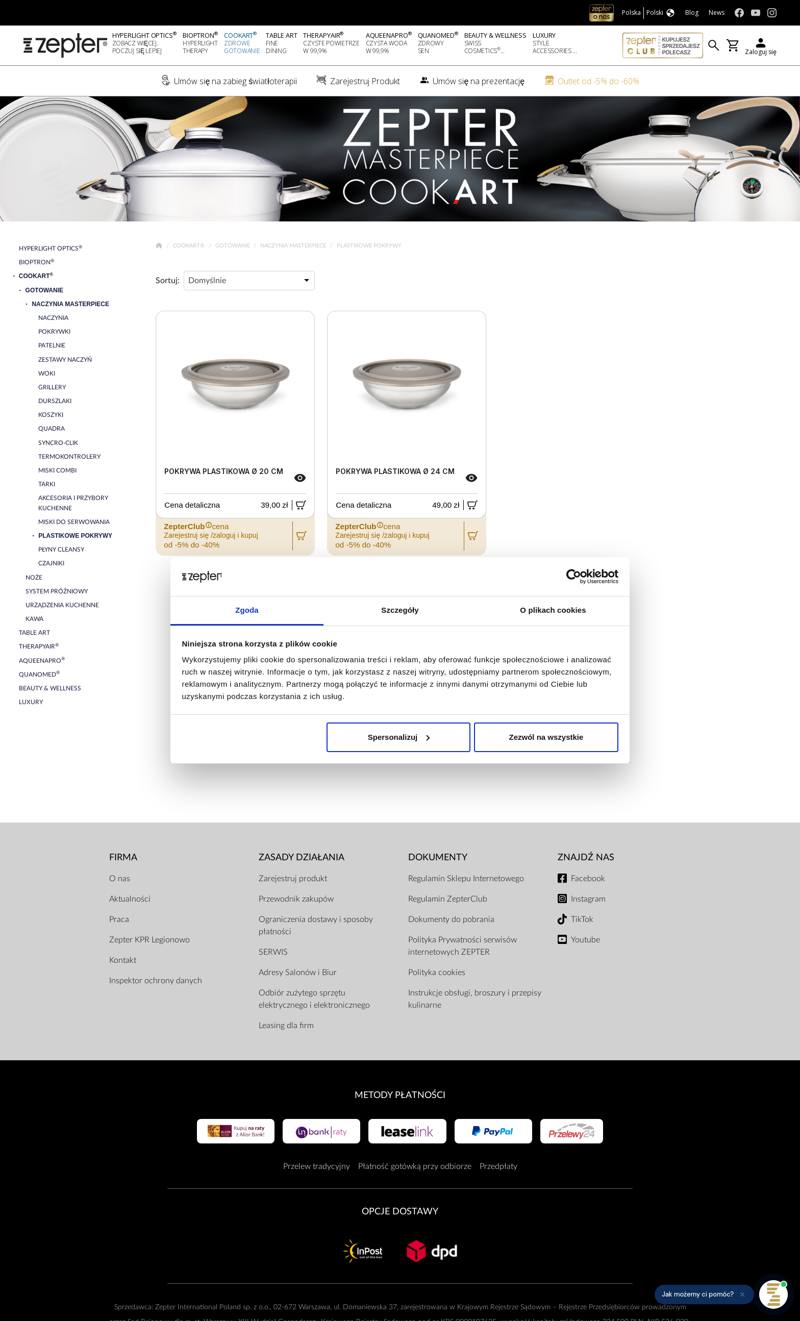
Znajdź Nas (586, 857)
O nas (119, 879)
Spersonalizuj (399, 737)
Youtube (585, 940)
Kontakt (122, 960)
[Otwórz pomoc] (773, 1294)
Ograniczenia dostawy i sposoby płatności (316, 925)
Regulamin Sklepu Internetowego (466, 879)
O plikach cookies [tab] (553, 610)
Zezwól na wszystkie (546, 737)
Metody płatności (400, 1095)
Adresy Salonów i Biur (298, 972)
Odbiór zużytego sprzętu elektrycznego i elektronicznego (314, 999)
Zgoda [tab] (247, 610)
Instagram (588, 899)
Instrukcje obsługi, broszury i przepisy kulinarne (474, 999)
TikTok (582, 919)
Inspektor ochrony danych (155, 981)
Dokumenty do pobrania (451, 919)
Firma (123, 857)
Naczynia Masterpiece (294, 245)
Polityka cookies (436, 972)
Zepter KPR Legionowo (149, 940)
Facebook (588, 879)
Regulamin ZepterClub (447, 899)
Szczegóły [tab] (399, 610)
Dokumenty (437, 857)
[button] (704, 1294)
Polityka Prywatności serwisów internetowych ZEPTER (462, 946)
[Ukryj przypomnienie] (742, 1294)
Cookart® (189, 245)
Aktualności (130, 899)
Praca (119, 919)
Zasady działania (301, 857)
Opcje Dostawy (400, 1211)
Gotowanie (233, 245)
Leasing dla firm (286, 1025)
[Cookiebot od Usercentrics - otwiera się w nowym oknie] (573, 576)
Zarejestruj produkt (293, 879)
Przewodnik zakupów (296, 899)
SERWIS (273, 952)
